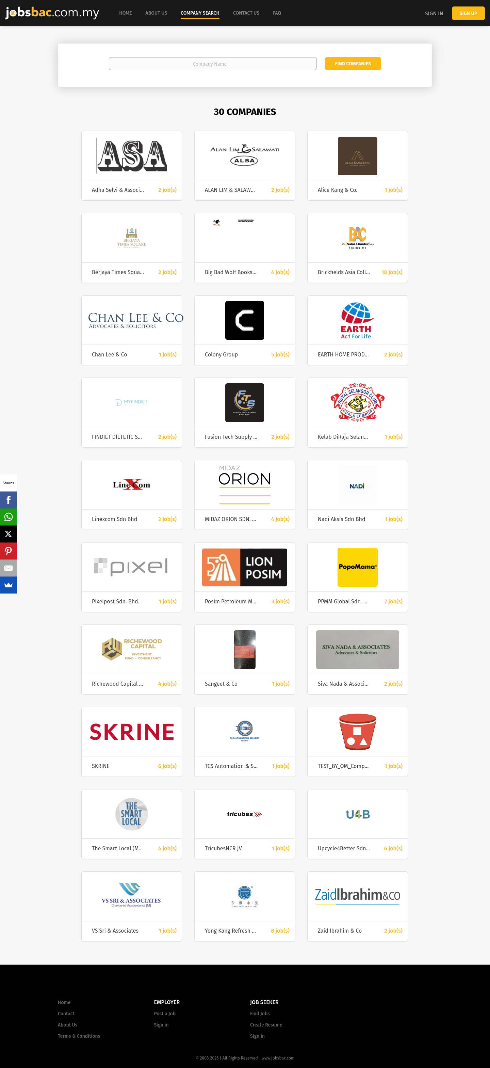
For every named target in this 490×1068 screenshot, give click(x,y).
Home (64, 1002)
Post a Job (165, 1014)
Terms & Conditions (79, 1036)
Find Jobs (260, 1014)
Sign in (434, 13)
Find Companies (353, 64)
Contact (66, 1014)
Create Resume (266, 1025)
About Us (67, 1025)
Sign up (468, 13)
